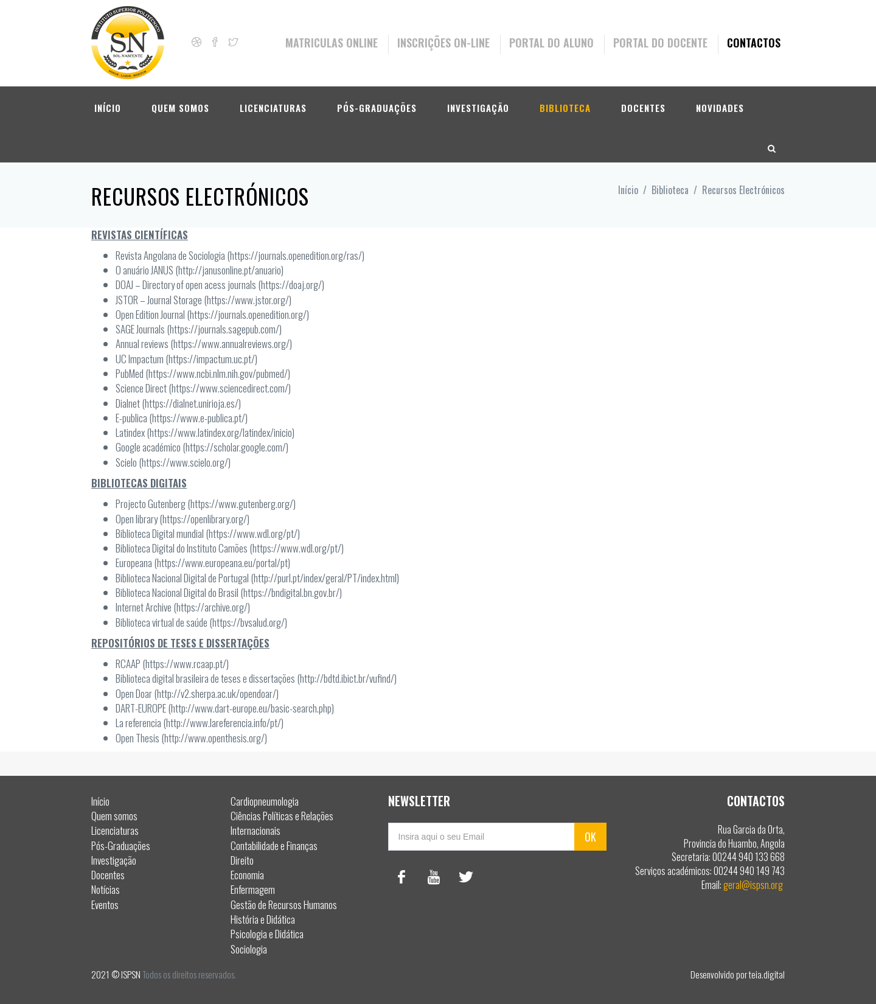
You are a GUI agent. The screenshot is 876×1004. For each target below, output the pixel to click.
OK (590, 837)
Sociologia (249, 949)
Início (107, 107)
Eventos (105, 904)
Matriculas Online (331, 43)
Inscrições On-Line (443, 43)
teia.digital (767, 974)
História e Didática (263, 919)
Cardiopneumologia (265, 801)
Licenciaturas (273, 107)
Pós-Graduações (377, 107)
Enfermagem (253, 889)
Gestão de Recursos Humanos (284, 904)
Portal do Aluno (551, 43)
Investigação (478, 107)
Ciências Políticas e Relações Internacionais (282, 823)
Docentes (643, 107)
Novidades (720, 107)
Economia (247, 874)
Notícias (105, 889)
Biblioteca (565, 107)
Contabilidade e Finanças (274, 845)
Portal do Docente (660, 43)
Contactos (753, 43)
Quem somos (180, 107)
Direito (242, 860)
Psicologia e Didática (267, 933)
